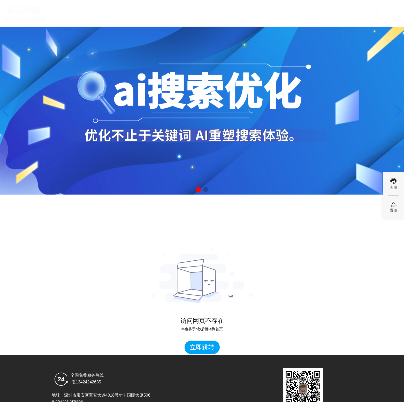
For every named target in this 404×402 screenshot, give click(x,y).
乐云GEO (343, 13)
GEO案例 (296, 13)
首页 (157, 13)
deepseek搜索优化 (203, 13)
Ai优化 (250, 13)
